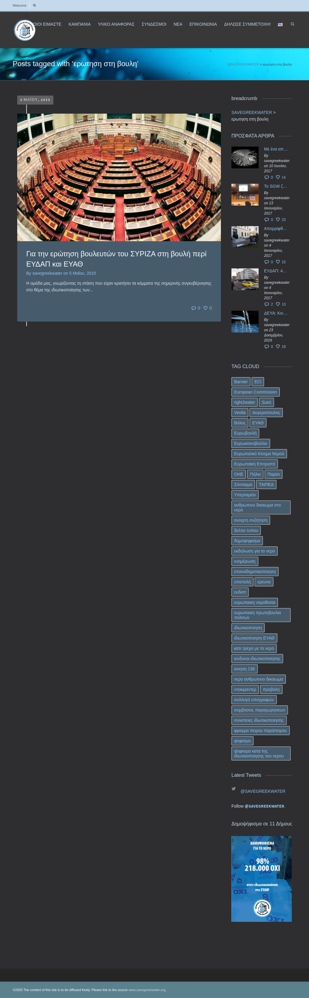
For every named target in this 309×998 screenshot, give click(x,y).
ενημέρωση (245, 561)
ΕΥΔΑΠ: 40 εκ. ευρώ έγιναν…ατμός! (276, 270)
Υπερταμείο (245, 494)
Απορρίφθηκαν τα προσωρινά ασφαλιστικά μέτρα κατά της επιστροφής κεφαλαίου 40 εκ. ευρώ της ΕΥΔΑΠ (276, 228)
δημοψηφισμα (247, 540)
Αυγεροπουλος (266, 412)
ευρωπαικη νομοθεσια (254, 602)
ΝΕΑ (178, 24)
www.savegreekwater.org (147, 990)
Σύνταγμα (243, 484)
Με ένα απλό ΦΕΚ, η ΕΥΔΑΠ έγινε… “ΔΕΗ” (276, 149)
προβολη (271, 689)
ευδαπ (240, 592)
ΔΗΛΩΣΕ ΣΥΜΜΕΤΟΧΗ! (247, 24)
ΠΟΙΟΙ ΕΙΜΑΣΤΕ (45, 24)
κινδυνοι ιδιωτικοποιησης (257, 658)
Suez (266, 402)
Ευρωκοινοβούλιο (250, 443)
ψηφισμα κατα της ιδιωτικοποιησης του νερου (259, 753)
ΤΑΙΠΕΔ (266, 484)
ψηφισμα (242, 740)
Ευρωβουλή (245, 433)
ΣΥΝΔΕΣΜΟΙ (154, 24)
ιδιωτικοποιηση (248, 627)
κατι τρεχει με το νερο (254, 648)
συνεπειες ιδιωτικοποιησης (259, 720)
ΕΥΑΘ (258, 422)
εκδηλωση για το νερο (254, 551)
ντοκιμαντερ (245, 689)
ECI (257, 381)
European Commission (255, 392)
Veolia (240, 412)
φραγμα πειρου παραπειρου (260, 730)
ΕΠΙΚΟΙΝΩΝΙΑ (203, 24)
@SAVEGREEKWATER (263, 791)
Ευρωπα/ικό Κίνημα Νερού (259, 453)
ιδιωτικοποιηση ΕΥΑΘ (254, 638)
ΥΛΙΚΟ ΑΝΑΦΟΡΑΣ (116, 24)
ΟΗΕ (238, 474)
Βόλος (240, 422)
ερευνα (263, 581)
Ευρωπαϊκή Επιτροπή (254, 464)
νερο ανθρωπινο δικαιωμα (258, 679)
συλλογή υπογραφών (254, 699)
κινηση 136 (244, 668)
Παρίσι (273, 474)
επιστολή (242, 581)
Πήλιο (255, 474)
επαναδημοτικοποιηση (255, 571)
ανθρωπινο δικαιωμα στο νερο (257, 507)
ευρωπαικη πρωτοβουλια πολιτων (257, 615)
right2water (244, 402)
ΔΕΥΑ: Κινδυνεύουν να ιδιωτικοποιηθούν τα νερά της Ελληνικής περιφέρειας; (276, 313)
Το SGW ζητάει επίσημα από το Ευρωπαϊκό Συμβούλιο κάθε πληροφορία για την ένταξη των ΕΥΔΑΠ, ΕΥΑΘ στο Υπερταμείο (276, 186)
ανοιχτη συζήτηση (250, 520)
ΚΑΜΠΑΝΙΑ (79, 24)
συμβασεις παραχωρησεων (259, 710)
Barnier (241, 381)
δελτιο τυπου (246, 530)
